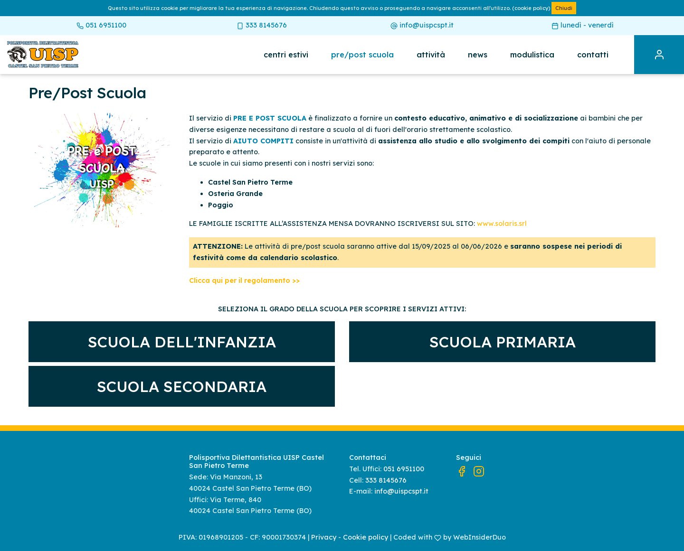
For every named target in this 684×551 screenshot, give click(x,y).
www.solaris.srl (502, 223)
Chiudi (563, 8)
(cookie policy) (531, 8)
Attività (431, 54)
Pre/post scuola (362, 54)
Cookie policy (365, 537)
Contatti (592, 54)
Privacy (323, 537)
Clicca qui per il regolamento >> (244, 280)
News (477, 54)
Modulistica (532, 54)
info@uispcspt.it (422, 25)
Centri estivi (286, 54)
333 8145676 (262, 25)
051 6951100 (101, 25)
